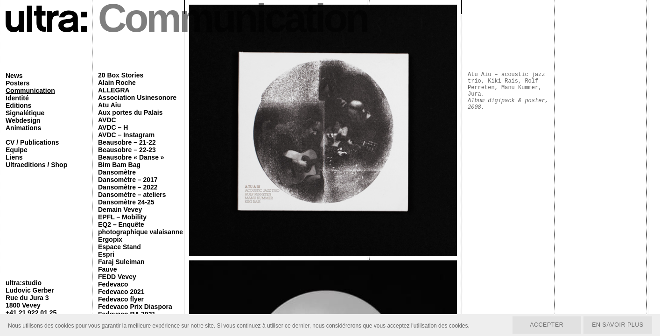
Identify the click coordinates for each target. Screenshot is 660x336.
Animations (23, 128)
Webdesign (23, 120)
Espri (106, 254)
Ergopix (110, 239)
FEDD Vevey (117, 276)
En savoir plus (616, 324)
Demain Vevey (120, 209)
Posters (17, 83)
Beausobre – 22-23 (127, 150)
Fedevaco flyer (121, 299)
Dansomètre (117, 172)
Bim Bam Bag (119, 164)
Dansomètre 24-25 (126, 202)
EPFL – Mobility (122, 217)
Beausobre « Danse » (131, 157)
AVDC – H (113, 127)
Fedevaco (113, 284)
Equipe (17, 150)
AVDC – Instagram (126, 135)
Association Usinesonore (137, 97)
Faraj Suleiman (121, 262)
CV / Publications (32, 142)
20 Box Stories (120, 75)
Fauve (107, 269)
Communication (30, 90)
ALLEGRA (114, 90)
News (14, 75)
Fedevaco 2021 (121, 291)
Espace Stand (119, 247)
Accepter (543, 324)
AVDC (107, 120)
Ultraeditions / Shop (36, 164)
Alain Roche (117, 82)
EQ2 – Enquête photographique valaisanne (140, 228)
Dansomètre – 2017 (128, 179)
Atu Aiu (109, 105)
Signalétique (25, 113)
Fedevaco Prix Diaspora (135, 306)
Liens (14, 157)
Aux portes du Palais (130, 112)
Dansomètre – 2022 (128, 187)
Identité (17, 98)
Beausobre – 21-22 (127, 142)
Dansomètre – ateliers (132, 194)
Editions (18, 105)
